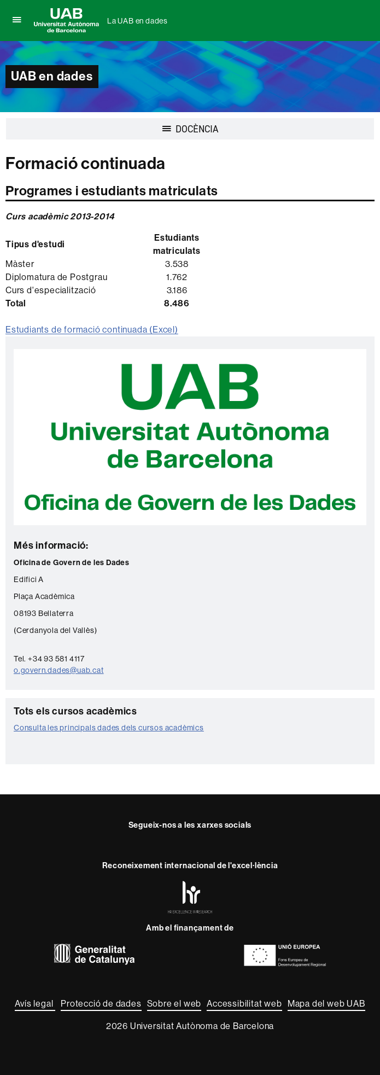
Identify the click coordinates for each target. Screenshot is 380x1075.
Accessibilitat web (244, 1003)
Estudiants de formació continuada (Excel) (91, 329)
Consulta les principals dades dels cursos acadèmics (109, 727)
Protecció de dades (101, 1003)
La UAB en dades (137, 20)
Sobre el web (174, 1003)
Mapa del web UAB (326, 1003)
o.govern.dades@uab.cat (59, 670)
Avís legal (35, 1003)
